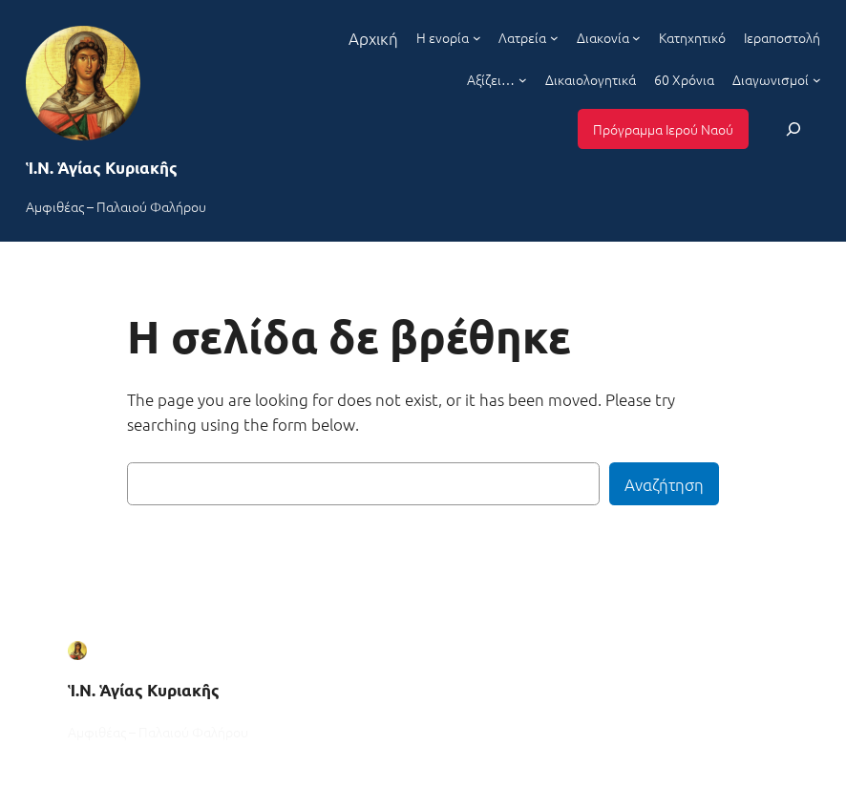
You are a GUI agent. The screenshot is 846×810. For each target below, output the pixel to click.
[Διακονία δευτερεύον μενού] (636, 37)
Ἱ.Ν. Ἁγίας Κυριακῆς (102, 168)
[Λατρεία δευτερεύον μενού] (554, 37)
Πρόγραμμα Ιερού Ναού (663, 129)
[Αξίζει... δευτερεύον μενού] (522, 79)
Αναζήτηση (664, 484)
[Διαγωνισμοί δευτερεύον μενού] (817, 79)
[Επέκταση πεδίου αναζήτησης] (793, 128)
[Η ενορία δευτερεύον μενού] (477, 37)
